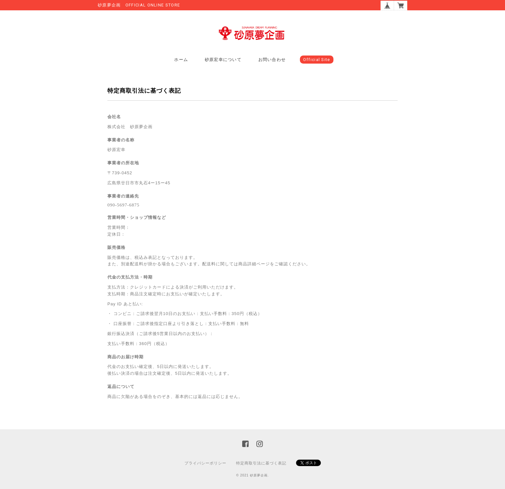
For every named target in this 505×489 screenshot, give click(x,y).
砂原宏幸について (223, 59)
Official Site (316, 59)
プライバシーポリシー (205, 463)
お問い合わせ (272, 59)
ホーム (181, 59)
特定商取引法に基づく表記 (261, 463)
